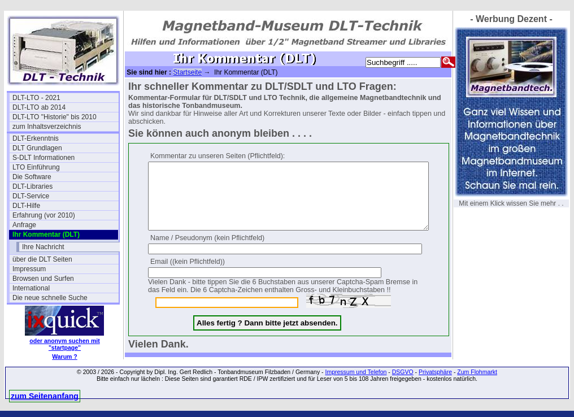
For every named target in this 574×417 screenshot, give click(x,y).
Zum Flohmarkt (477, 378)
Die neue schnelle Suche (50, 298)
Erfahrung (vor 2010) (43, 215)
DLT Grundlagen (37, 148)
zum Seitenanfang (45, 402)
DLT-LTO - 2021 (36, 98)
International (31, 288)
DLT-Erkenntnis (35, 138)
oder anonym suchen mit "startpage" (64, 344)
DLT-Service (30, 196)
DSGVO (403, 378)
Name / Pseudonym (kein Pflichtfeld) (207, 251)
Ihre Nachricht (43, 247)
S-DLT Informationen (43, 158)
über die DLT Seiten (42, 259)
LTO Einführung (36, 167)
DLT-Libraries (32, 186)
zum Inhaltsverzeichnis (46, 127)
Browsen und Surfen (43, 279)
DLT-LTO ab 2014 (39, 107)
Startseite (187, 72)
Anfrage (24, 225)
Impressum (29, 269)
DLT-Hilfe (26, 206)
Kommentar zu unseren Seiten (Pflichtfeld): (217, 156)
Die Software (31, 177)
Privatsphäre (435, 378)
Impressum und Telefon (355, 378)
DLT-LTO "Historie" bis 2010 (54, 117)
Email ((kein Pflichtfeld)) (187, 275)
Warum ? (64, 356)
